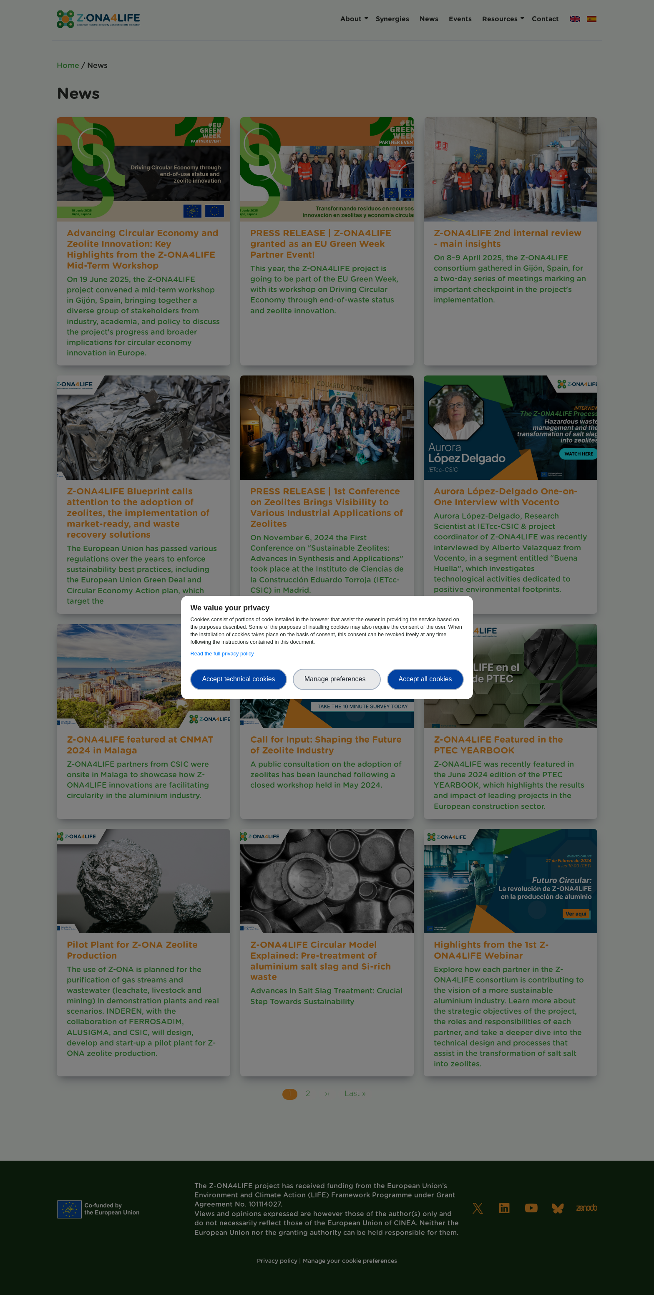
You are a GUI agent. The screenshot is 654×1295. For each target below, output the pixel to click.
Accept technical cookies (238, 679)
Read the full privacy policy (223, 653)
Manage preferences (337, 679)
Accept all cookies (425, 679)
